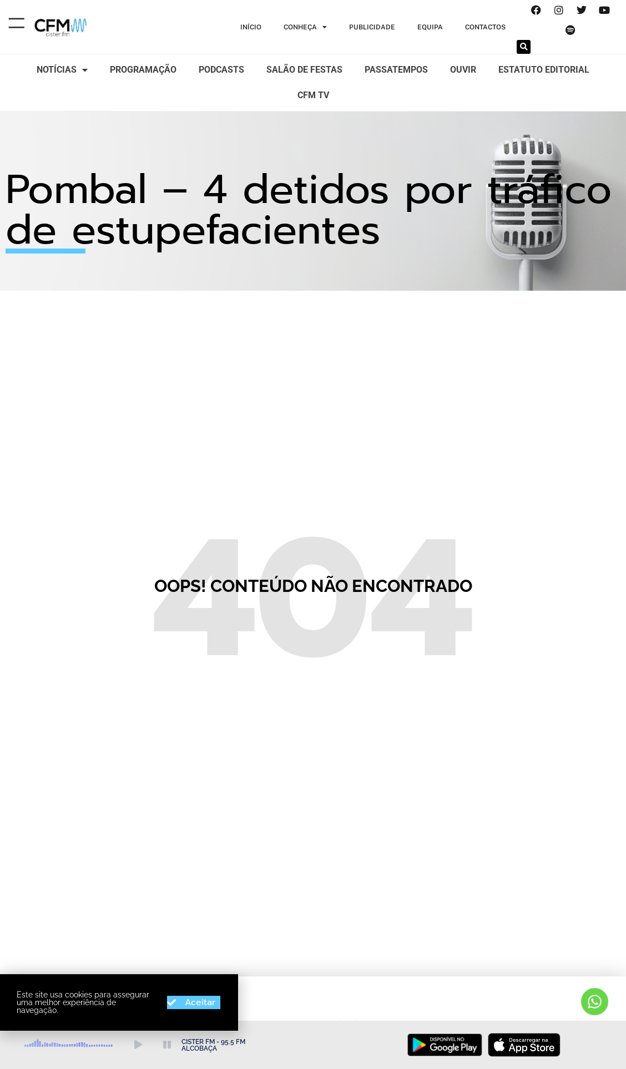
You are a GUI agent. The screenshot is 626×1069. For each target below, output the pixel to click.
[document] (313, 534)
